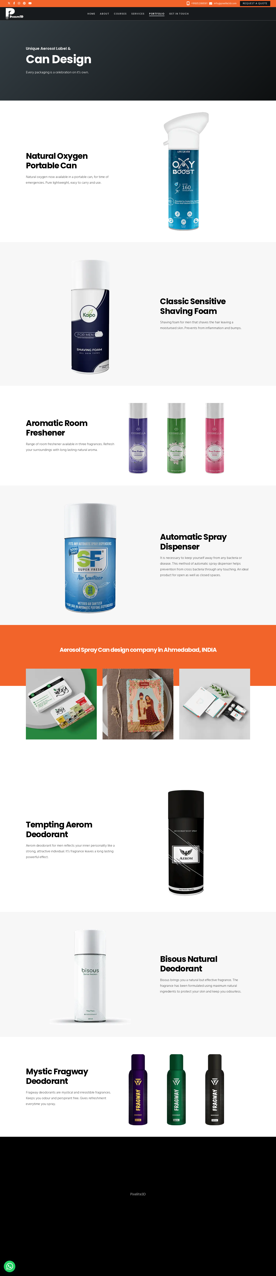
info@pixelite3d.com (225, 3)
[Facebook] (14, 3)
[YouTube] (30, 3)
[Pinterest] (24, 3)
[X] (9, 3)
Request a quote (255, 3)
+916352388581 (199, 3)
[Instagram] (19, 3)
